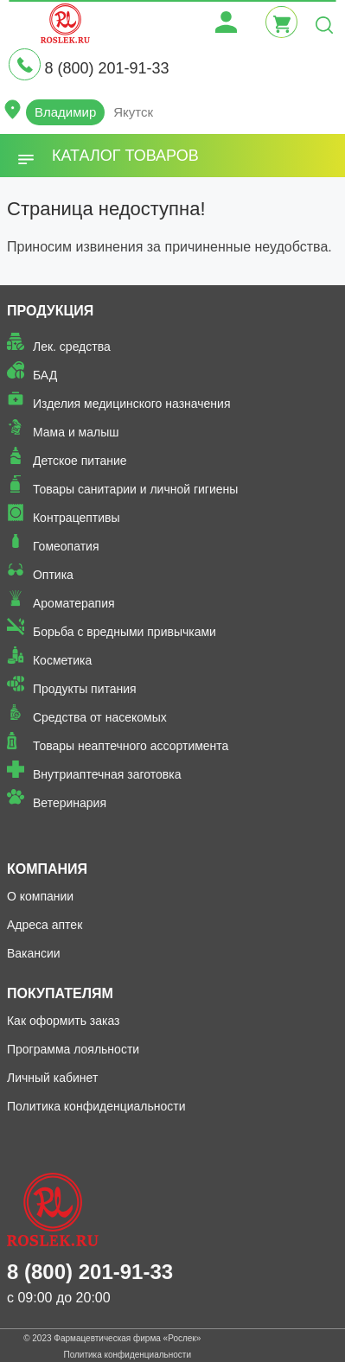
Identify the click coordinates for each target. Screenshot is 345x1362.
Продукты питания (85, 689)
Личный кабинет (52, 1078)
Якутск (133, 112)
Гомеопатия (66, 546)
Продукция (50, 310)
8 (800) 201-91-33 (106, 68)
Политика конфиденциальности (96, 1106)
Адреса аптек (44, 925)
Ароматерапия (74, 603)
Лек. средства (72, 346)
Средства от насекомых (100, 717)
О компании (40, 896)
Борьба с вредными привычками (124, 632)
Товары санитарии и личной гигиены (135, 489)
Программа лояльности (73, 1049)
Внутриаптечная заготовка (107, 774)
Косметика (62, 660)
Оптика (53, 575)
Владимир (65, 112)
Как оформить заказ (63, 1021)
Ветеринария (69, 803)
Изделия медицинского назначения (132, 404)
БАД (45, 375)
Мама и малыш (76, 432)
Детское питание (80, 461)
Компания (47, 869)
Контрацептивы (76, 518)
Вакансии (34, 953)
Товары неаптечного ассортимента (130, 746)
